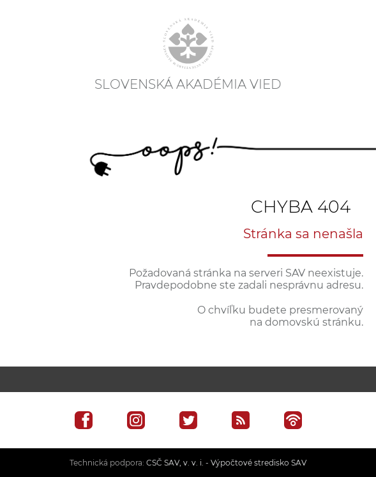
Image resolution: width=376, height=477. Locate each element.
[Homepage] (188, 43)
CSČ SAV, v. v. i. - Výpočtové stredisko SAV (226, 462)
